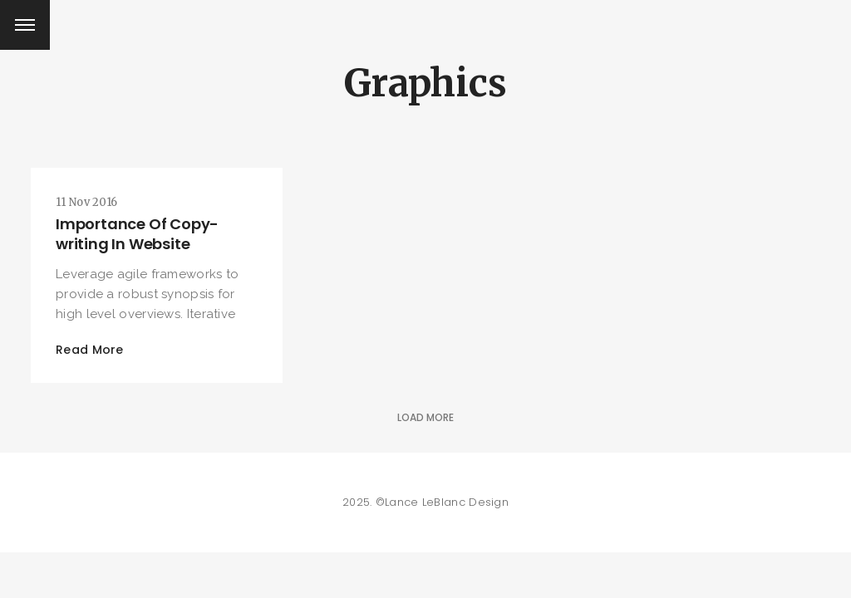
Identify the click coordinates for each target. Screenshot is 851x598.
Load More (425, 417)
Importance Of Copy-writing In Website (137, 233)
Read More (90, 349)
